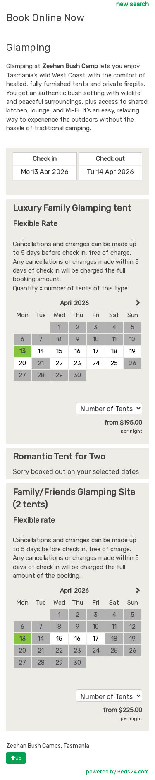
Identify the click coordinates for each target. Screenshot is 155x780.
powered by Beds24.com (117, 771)
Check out (110, 159)
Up (15, 758)
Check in (45, 159)
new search (132, 4)
